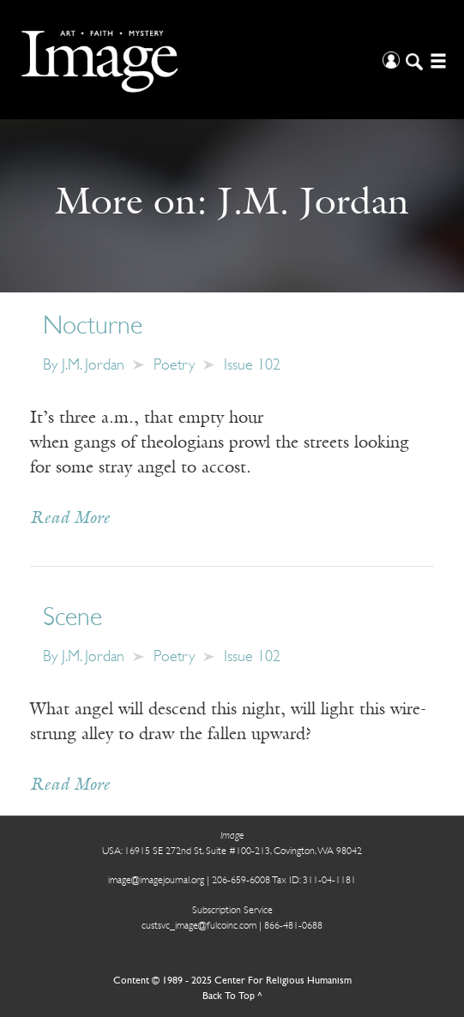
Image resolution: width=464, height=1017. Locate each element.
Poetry (174, 366)
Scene (72, 618)
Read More (70, 518)
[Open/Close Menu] (436, 60)
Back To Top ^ (232, 996)
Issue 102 (252, 366)
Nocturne (92, 327)
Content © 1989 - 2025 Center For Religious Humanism (232, 981)
